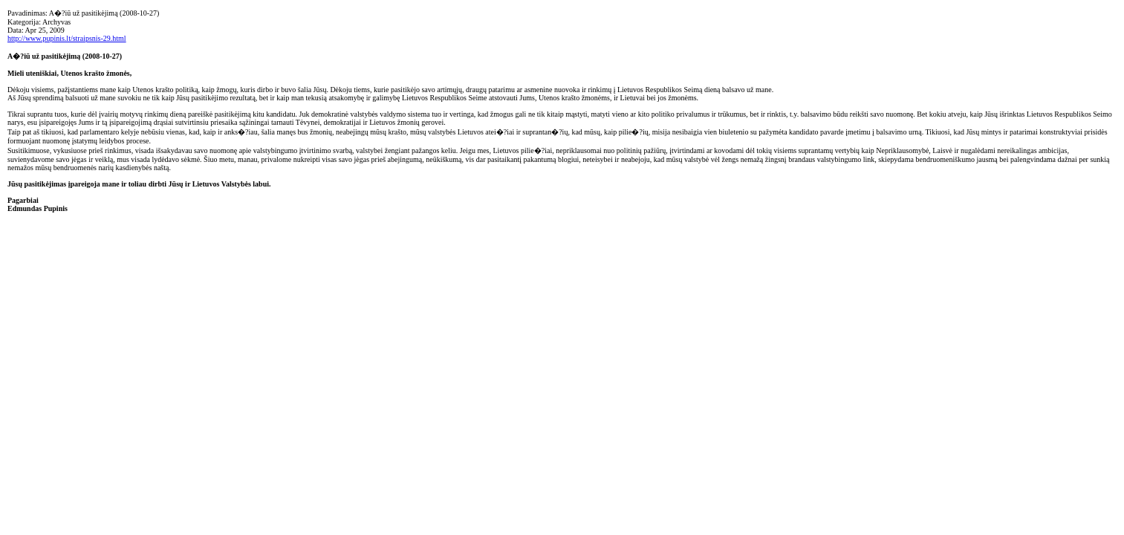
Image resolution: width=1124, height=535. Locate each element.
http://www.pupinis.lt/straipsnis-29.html (66, 38)
